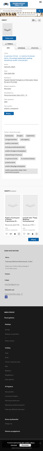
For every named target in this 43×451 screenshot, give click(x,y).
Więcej (33, 240)
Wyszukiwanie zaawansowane (26, 14)
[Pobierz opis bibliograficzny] (10, 233)
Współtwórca (9, 375)
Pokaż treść (9, 38)
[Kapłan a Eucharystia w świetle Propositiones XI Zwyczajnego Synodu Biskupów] (12, 205)
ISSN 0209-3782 (9, 73)
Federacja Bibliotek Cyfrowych (15, 409)
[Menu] (40, 2)
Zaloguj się (8, 424)
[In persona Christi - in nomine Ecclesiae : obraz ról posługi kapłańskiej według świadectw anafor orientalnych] (7, 29)
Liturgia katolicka (11, 140)
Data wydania (9, 379)
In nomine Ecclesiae (28, 159)
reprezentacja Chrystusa (13, 155)
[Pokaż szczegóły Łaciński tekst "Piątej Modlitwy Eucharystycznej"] (36, 233)
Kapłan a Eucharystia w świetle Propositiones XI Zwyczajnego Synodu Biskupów (12, 219)
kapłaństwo (30, 136)
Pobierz (8, 43)
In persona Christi (11, 159)
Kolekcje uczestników (12, 334)
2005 (5, 102)
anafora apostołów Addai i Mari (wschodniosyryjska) (15, 171)
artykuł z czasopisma (11, 108)
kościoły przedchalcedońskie (15, 147)
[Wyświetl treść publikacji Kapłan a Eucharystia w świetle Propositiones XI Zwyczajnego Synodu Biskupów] (15, 233)
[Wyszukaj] (39, 11)
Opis (6, 366)
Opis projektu (9, 392)
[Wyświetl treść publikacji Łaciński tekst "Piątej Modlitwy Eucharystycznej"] (32, 233)
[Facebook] (6, 297)
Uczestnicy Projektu (11, 396)
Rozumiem (25, 445)
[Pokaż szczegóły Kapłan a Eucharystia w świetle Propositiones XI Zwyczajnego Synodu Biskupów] (19, 233)
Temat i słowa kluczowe (12, 362)
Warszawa (7, 89)
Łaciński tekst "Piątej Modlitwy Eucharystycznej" (30, 219)
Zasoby (7, 330)
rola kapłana (25, 140)
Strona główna (9, 318)
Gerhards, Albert (9, 67)
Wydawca (8, 371)
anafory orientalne (11, 143)
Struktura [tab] (34, 48)
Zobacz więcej (9, 341)
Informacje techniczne (12, 401)
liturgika (20, 136)
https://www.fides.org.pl (14, 294)
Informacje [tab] (21, 48)
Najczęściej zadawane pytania (15, 405)
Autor (7, 357)
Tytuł (6, 353)
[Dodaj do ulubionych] (39, 20)
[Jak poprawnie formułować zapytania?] (38, 14)
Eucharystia (9, 136)
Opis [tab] (8, 48)
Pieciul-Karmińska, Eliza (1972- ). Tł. (15, 95)
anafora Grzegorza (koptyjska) (15, 151)
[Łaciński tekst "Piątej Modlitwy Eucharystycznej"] (30, 205)
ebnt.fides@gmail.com (12, 284)
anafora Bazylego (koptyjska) (15, 166)
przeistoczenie (10, 162)
